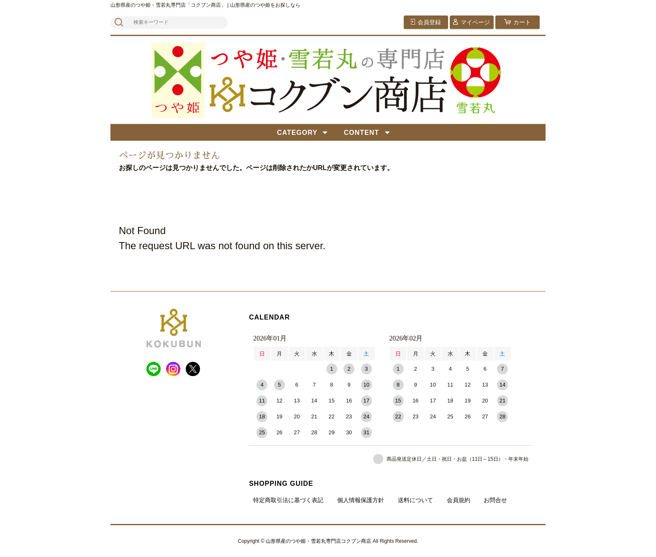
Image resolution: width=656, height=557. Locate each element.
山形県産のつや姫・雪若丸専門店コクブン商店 (318, 541)
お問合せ (495, 500)
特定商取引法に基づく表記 (288, 500)
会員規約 (458, 500)
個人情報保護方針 (360, 500)
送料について (415, 500)
